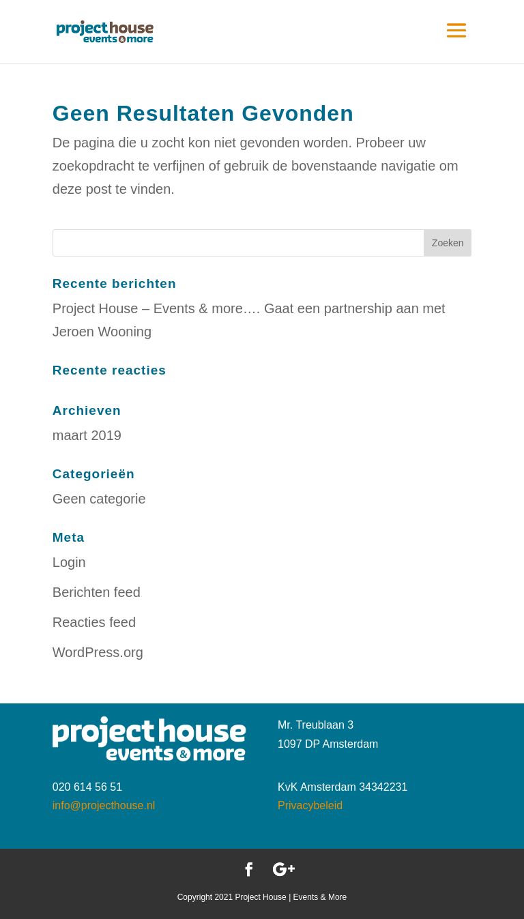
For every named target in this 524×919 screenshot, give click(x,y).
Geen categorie (99, 498)
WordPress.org (98, 652)
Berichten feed (97, 592)
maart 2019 (87, 435)
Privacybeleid (310, 805)
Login (69, 562)
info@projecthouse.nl (104, 805)
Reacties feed (94, 622)
